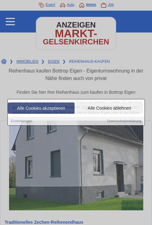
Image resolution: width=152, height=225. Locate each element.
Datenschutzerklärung (124, 121)
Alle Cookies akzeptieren (41, 108)
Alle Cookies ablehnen (109, 108)
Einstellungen (21, 121)
